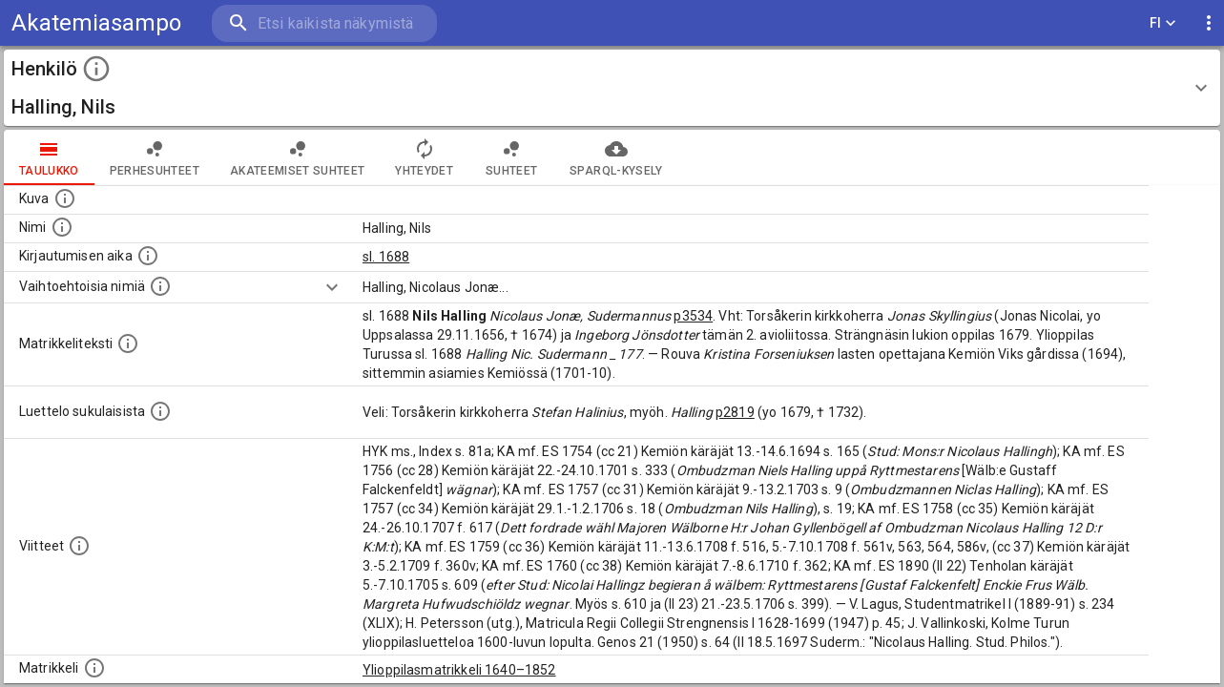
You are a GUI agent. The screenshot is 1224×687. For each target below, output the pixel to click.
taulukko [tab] (49, 157)
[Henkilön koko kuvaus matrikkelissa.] (128, 343)
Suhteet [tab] (511, 157)
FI (1163, 23)
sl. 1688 (386, 256)
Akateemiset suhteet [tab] (298, 157)
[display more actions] (1208, 23)
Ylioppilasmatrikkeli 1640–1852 (459, 669)
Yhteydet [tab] (424, 157)
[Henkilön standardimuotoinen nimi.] (62, 227)
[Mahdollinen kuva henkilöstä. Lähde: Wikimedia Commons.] (65, 198)
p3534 (693, 315)
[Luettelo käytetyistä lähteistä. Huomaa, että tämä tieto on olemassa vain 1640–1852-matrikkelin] (79, 546)
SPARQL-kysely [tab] (615, 157)
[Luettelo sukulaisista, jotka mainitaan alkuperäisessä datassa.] (160, 411)
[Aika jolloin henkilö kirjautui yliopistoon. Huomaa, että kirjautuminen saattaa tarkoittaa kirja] (148, 255)
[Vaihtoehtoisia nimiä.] (160, 286)
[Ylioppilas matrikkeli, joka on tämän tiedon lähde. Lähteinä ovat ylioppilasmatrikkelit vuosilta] (94, 668)
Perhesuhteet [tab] (154, 157)
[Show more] (332, 287)
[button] (612, 88)
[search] (324, 23)
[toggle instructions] (96, 68)
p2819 (735, 412)
